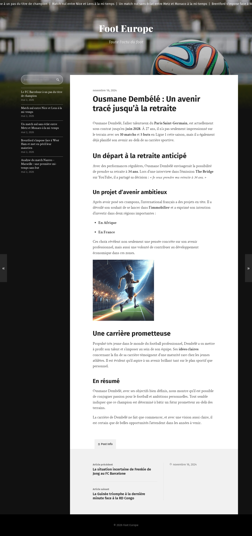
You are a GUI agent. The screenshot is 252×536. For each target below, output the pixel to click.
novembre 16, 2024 (185, 464)
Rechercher (58, 79)
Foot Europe (126, 28)
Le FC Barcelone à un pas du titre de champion (41, 94)
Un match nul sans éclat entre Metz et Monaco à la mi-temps (40, 126)
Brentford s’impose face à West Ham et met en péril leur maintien (40, 144)
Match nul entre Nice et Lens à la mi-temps (41, 110)
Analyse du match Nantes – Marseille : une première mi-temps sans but (39, 164)
